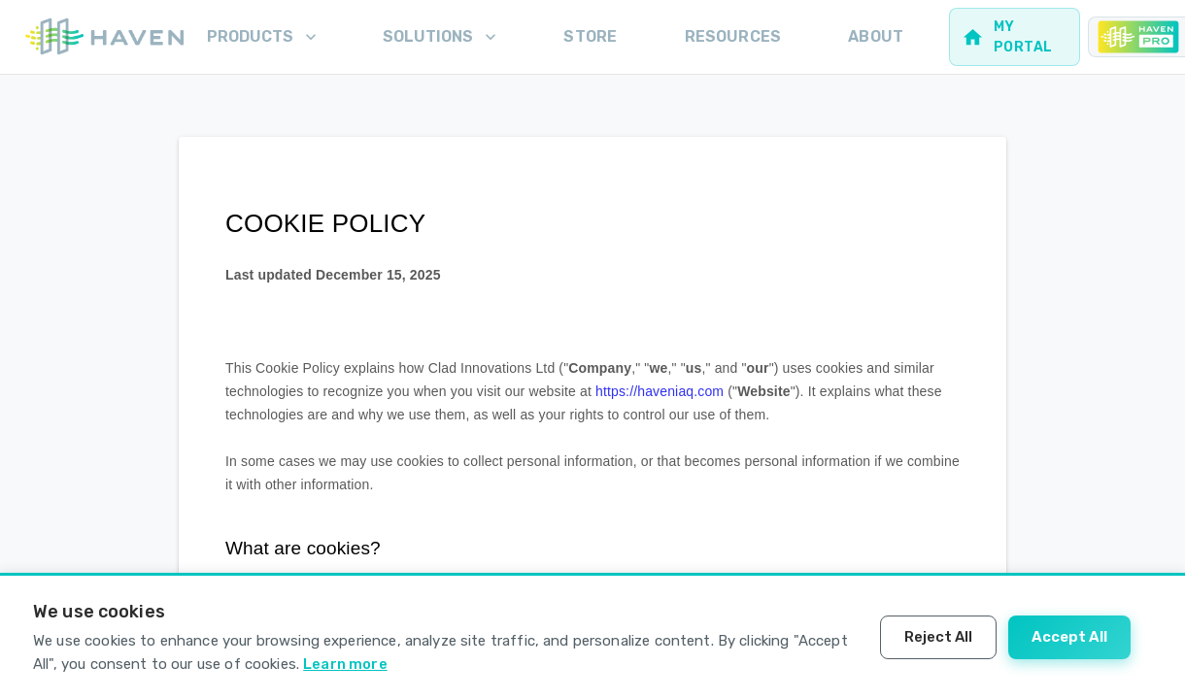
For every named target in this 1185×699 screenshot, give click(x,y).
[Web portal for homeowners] (1014, 37)
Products (264, 37)
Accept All (1069, 637)
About (875, 36)
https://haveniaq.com (659, 391)
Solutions (441, 37)
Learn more (345, 664)
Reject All (938, 637)
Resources (733, 36)
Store (590, 36)
